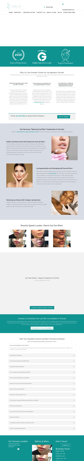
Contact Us (65, 447)
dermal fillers (53, 175)
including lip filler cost (39, 104)
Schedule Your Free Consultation (42, 330)
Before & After (29, 12)
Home (11, 12)
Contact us (40, 12)
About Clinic (51, 12)
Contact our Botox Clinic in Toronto (42, 310)
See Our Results (64, 119)
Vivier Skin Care (69, 12)
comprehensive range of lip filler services (27, 134)
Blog (60, 12)
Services (17, 12)
